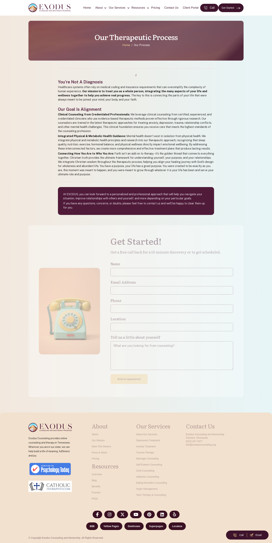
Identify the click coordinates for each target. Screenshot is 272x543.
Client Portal (190, 7)
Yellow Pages (111, 526)
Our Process (142, 45)
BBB (92, 526)
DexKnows (134, 526)
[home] (49, 7)
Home (87, 7)
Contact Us (171, 7)
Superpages (156, 526)
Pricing (155, 7)
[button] (100, 7)
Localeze (177, 526)
